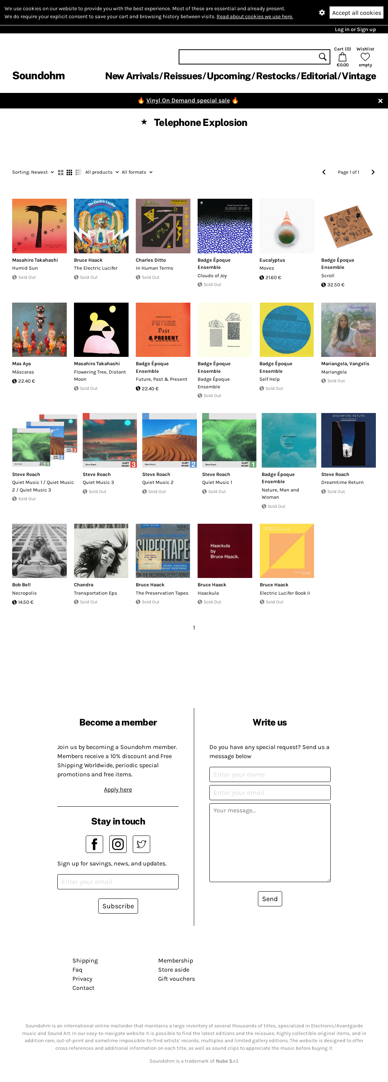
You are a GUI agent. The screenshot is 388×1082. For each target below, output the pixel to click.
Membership (175, 960)
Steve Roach (26, 474)
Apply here (118, 789)
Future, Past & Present (161, 379)
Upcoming (229, 76)
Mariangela (334, 363)
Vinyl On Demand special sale (188, 100)
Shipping (85, 960)
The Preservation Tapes (162, 593)
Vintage (359, 76)
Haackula (208, 593)
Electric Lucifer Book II (285, 593)
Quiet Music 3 (98, 482)
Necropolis (24, 593)
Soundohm (38, 75)
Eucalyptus (272, 260)
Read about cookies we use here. (255, 16)
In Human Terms (154, 268)
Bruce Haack (88, 260)
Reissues (182, 76)
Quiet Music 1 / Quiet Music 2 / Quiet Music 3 (43, 486)
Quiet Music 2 (158, 482)
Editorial (319, 76)
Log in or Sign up (355, 29)
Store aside (173, 969)
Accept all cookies (356, 12)
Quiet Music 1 (217, 482)
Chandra (83, 584)
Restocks (276, 76)
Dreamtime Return (342, 482)
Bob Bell (21, 584)
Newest (33, 172)
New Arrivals (132, 76)
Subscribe (118, 906)
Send (270, 899)
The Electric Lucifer (96, 268)
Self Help (269, 379)
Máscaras (23, 372)
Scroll (328, 275)
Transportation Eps (95, 593)
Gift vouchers (176, 978)
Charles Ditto (151, 260)
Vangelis (359, 363)
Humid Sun (25, 268)
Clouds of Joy (212, 275)
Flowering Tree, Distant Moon (100, 375)
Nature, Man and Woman (280, 493)
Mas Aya (21, 363)
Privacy (82, 978)
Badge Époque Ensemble (214, 382)
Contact (83, 987)
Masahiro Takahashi (35, 260)
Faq (77, 969)
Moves (266, 268)
